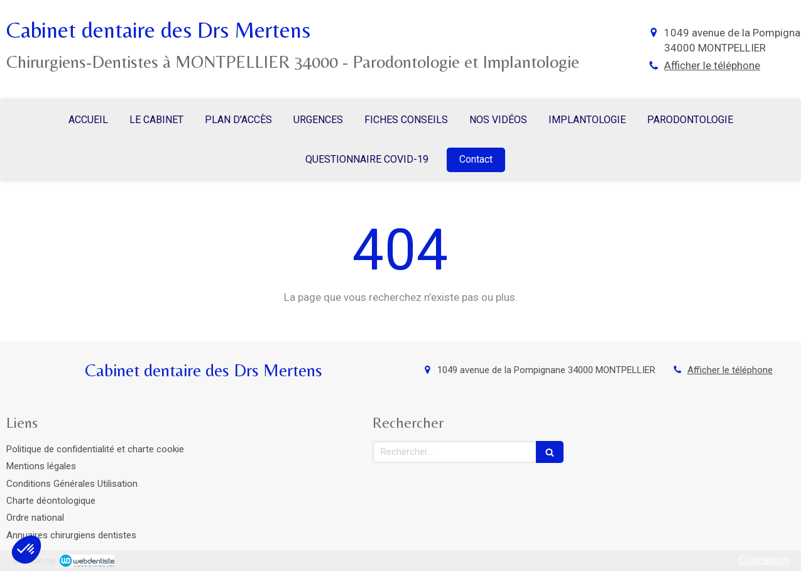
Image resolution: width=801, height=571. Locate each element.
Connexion (763, 559)
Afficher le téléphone (712, 65)
